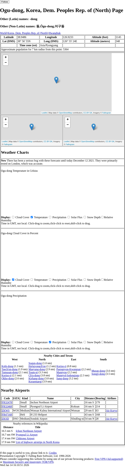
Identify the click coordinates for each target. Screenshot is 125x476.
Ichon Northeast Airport (29, 430)
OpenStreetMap (65, 113)
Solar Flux (76, 217)
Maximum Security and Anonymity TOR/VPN (28, 462)
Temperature (41, 217)
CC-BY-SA (87, 113)
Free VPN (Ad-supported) (109, 458)
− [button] (6, 62)
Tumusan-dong (10, 372)
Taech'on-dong (9, 369)
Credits (53, 452)
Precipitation (59, 217)
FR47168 (7, 414)
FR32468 (7, 406)
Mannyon (61, 372)
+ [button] (6, 57)
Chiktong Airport (25, 438)
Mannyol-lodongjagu (67, 375)
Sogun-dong (35, 363)
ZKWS (5, 410)
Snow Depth (94, 217)
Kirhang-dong (36, 378)
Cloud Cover (22, 217)
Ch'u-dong (34, 375)
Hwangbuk (55, 33)
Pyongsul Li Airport (26, 434)
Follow (4, 2)
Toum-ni (33, 372)
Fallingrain (106, 113)
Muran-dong (98, 370)
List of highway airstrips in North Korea (37, 442)
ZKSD (5, 418)
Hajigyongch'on (37, 366)
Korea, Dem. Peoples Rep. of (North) (27, 33)
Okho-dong (8, 378)
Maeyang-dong (36, 369)
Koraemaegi (35, 381)
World (3, 33)
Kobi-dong (7, 366)
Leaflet (44, 113)
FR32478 (7, 402)
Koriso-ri (7, 375)
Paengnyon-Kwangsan (68, 369)
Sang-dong (62, 378)
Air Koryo (111, 410)
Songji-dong (98, 373)
